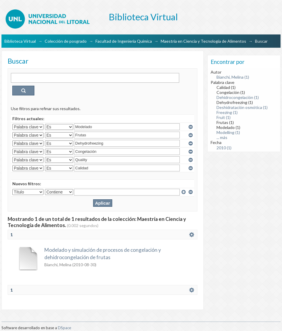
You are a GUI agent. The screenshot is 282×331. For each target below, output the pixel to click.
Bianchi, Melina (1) (232, 77)
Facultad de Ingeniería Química (123, 41)
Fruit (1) (223, 117)
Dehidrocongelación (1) (237, 97)
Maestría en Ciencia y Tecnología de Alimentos (203, 41)
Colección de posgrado (66, 41)
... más (221, 137)
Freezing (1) (227, 112)
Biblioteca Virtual (20, 41)
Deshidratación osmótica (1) (242, 107)
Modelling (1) (228, 132)
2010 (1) (223, 147)
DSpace (64, 327)
